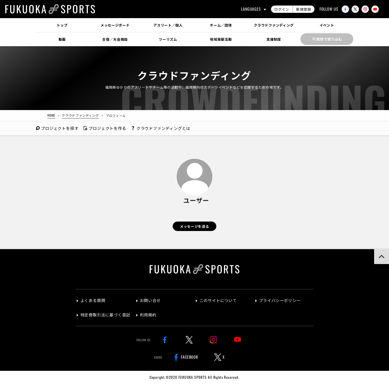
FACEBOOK (185, 357)
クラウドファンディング (80, 115)
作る (104, 128)
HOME (51, 115)
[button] (381, 256)
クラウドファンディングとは (161, 128)
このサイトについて (218, 300)
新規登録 (303, 9)
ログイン (281, 9)
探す (57, 128)
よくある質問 (92, 300)
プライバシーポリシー (280, 300)
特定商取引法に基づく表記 (105, 315)
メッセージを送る (194, 226)
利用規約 (148, 315)
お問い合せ (150, 300)
